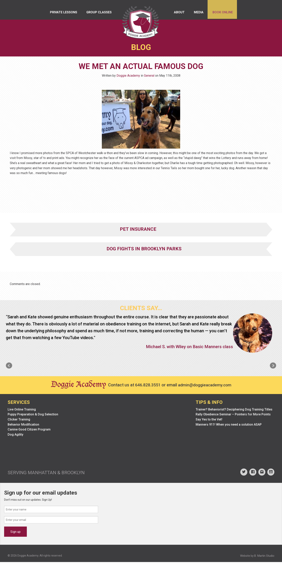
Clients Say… (141, 308)
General (149, 76)
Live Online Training (22, 410)
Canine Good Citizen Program (29, 430)
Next (273, 366)
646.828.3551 (146, 385)
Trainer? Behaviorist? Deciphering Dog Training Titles (234, 410)
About (175, 13)
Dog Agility (15, 435)
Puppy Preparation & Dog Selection (33, 415)
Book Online (221, 13)
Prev (9, 366)
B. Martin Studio (264, 556)
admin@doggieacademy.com (205, 385)
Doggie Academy (128, 76)
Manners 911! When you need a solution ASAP (229, 425)
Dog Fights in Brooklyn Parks (144, 249)
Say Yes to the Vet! (209, 420)
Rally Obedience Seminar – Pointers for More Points (233, 415)
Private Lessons (64, 13)
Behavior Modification (23, 425)
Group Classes (100, 13)
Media (196, 13)
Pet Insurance (138, 230)
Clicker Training (19, 420)
